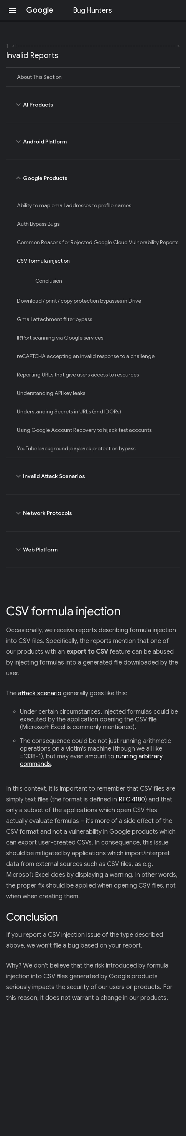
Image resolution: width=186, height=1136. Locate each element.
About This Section (39, 76)
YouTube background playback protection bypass (76, 448)
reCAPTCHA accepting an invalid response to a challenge (86, 356)
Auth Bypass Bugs (38, 223)
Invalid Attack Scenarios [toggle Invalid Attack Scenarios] (93, 476)
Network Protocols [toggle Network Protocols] (93, 513)
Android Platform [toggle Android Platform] (93, 141)
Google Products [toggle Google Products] (93, 178)
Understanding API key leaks (51, 393)
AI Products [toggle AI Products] (93, 105)
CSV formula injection (43, 260)
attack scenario (39, 693)
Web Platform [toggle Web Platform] (93, 549)
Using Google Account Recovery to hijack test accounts (84, 429)
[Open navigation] (12, 10)
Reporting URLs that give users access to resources (78, 374)
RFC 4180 (132, 799)
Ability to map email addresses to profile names (74, 205)
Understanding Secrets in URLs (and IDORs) (69, 411)
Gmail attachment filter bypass (54, 319)
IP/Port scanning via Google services (60, 337)
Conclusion (48, 280)
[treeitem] (93, 77)
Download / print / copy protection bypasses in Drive (79, 300)
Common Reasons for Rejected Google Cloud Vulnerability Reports (97, 242)
